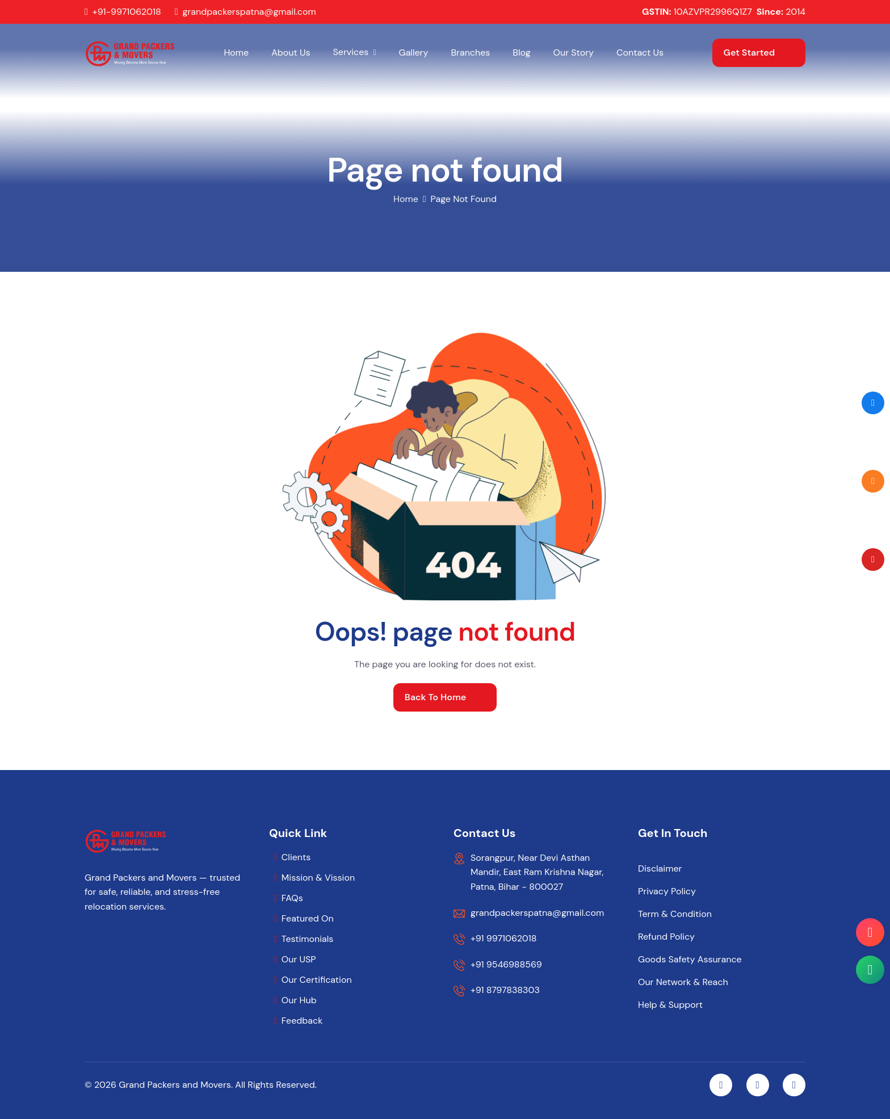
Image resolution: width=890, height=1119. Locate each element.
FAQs (292, 898)
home (405, 199)
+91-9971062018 (127, 11)
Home (236, 52)
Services (351, 52)
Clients (296, 857)
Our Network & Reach (683, 982)
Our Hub (299, 1000)
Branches (470, 52)
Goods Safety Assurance (690, 959)
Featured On (308, 918)
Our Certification (317, 980)
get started (749, 52)
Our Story (573, 52)
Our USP (299, 959)
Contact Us (640, 52)
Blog (521, 52)
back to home (435, 697)
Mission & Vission (318, 878)
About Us (290, 52)
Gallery (414, 52)
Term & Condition (675, 914)
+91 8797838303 (505, 990)
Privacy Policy (667, 891)
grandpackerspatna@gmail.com (249, 11)
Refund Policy (666, 936)
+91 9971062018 (503, 938)
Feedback (302, 1021)
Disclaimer (660, 868)
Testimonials (308, 939)
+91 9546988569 (506, 964)
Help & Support (670, 1004)
